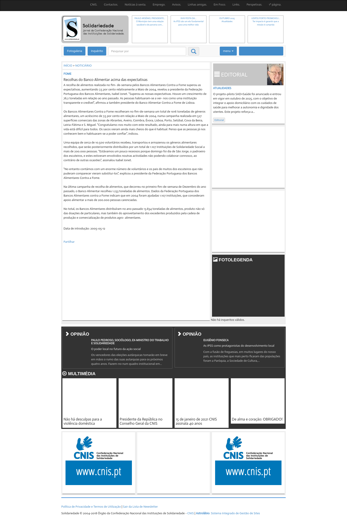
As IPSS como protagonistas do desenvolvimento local (238, 346)
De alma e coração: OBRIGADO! (257, 419)
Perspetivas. (254, 4)
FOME (67, 73)
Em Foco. (220, 4)
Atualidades (222, 88)
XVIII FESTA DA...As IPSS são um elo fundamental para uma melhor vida (189, 21)
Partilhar (69, 242)
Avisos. (176, 4)
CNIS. (93, 4)
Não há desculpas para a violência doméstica (83, 421)
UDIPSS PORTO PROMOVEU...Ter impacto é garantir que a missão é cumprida (265, 21)
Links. (236, 4)
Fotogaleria (74, 51)
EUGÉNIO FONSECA (216, 340)
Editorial (219, 120)
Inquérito (97, 51)
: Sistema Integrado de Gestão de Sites (228, 513)
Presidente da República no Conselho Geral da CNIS (141, 421)
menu (228, 51)
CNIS (190, 513)
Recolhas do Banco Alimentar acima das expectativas (105, 79)
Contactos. (111, 4)
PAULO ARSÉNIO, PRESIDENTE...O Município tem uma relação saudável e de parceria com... (150, 21)
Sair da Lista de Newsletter (140, 507)
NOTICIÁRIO (83, 65)
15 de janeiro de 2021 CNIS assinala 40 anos (196, 421)
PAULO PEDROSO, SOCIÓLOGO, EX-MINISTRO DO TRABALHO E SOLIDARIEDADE (130, 341)
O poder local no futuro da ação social (116, 349)
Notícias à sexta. (135, 4)
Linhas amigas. (197, 4)
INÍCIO (68, 65)
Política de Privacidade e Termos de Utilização (91, 507)
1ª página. (275, 4)
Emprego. (159, 4)
